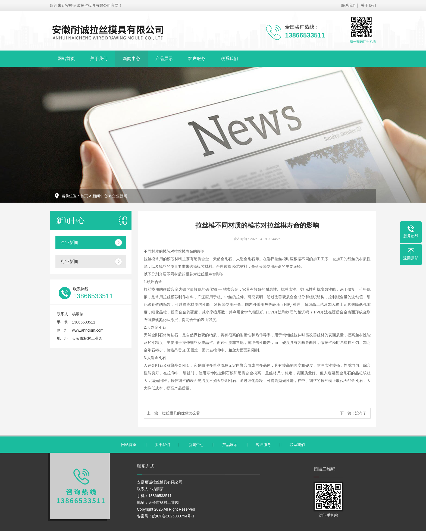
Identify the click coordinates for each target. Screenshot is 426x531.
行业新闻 (69, 261)
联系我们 (348, 5)
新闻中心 (131, 58)
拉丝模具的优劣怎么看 (181, 413)
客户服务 (196, 58)
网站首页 (66, 58)
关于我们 (368, 5)
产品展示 (164, 58)
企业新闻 (119, 196)
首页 (84, 196)
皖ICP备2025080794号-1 (173, 516)
